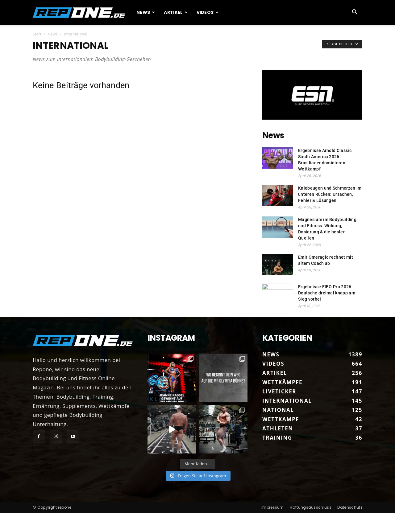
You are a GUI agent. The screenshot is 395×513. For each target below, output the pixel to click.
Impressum (272, 507)
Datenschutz (349, 507)
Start (37, 34)
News (145, 12)
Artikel (176, 12)
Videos (208, 12)
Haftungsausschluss (310, 507)
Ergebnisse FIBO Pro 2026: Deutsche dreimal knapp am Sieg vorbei (326, 293)
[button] (354, 12)
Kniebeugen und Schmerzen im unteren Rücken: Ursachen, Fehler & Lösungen (330, 194)
